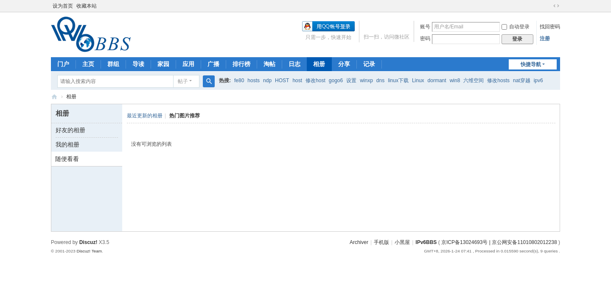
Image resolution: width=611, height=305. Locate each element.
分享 (344, 64)
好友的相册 (70, 130)
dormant (437, 80)
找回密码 (550, 27)
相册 (319, 64)
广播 (213, 64)
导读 (138, 64)
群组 (113, 64)
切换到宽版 (556, 6)
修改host (315, 80)
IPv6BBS (54, 97)
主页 (88, 64)
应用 (188, 64)
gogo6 (336, 80)
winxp (366, 80)
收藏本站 (86, 6)
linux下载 (398, 80)
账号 (425, 27)
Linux (418, 80)
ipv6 (538, 80)
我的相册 (67, 144)
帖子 (183, 81)
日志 (294, 64)
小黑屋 (402, 242)
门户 (63, 64)
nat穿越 (521, 80)
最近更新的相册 (145, 116)
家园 (163, 64)
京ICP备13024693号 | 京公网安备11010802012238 (499, 242)
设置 (351, 80)
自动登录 (516, 27)
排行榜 (241, 64)
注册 (545, 39)
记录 (369, 64)
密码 (425, 39)
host (297, 80)
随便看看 (67, 158)
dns (380, 80)
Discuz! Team (89, 251)
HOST (282, 80)
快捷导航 (531, 64)
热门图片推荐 (184, 116)
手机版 (381, 242)
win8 (455, 80)
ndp (267, 80)
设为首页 (63, 6)
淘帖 (269, 64)
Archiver (359, 242)
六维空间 (473, 80)
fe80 (239, 80)
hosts (253, 80)
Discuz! (88, 242)
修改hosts (498, 80)
